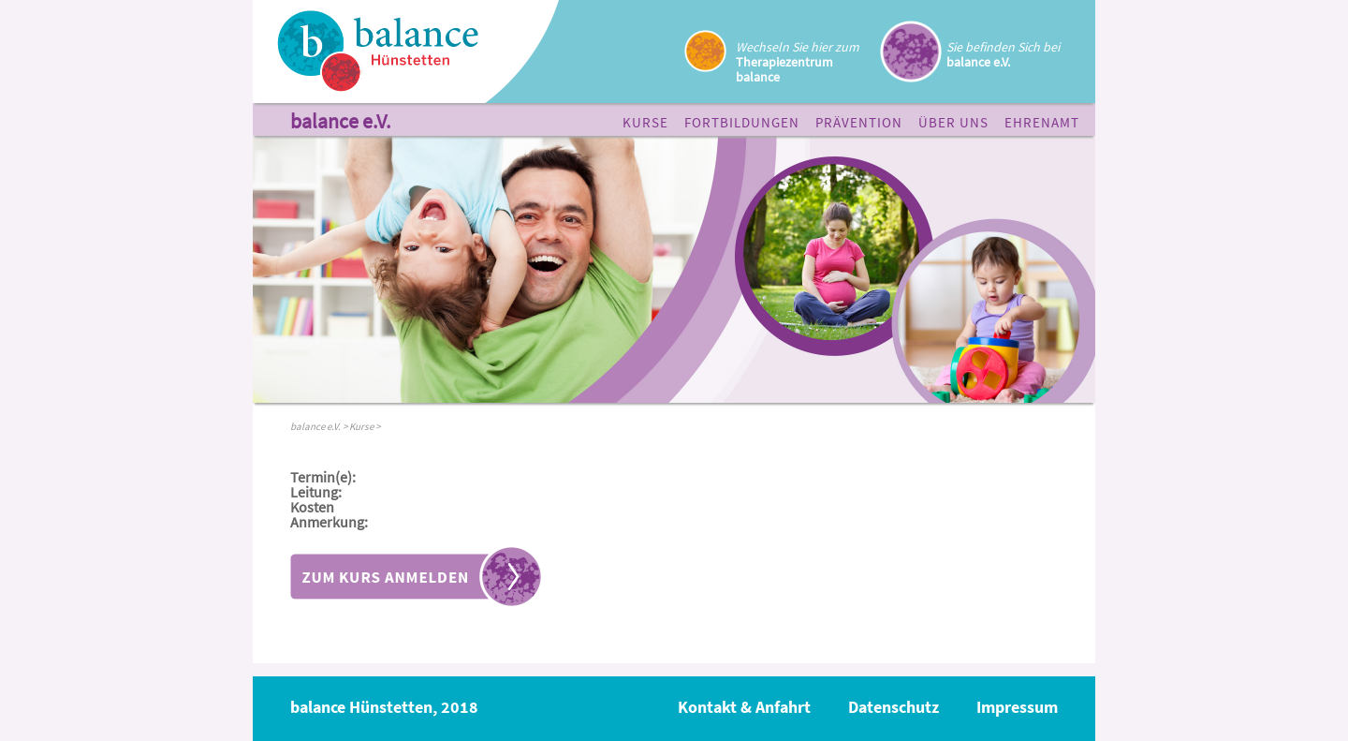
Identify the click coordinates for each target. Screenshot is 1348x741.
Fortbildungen (741, 122)
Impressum (1017, 707)
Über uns (953, 122)
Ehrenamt (1041, 122)
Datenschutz (893, 707)
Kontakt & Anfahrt (744, 707)
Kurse (645, 122)
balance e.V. (340, 122)
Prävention (858, 122)
